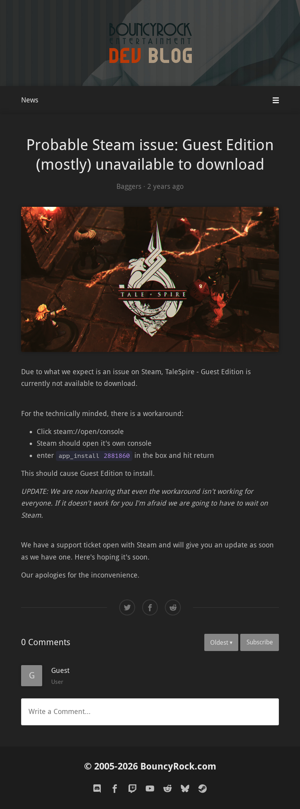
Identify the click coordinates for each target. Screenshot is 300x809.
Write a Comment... (60, 711)
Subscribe (259, 642)
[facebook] (115, 789)
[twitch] (132, 789)
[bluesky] (185, 789)
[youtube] (150, 789)
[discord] (97, 789)
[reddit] (167, 789)
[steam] (202, 789)
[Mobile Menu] (276, 100)
